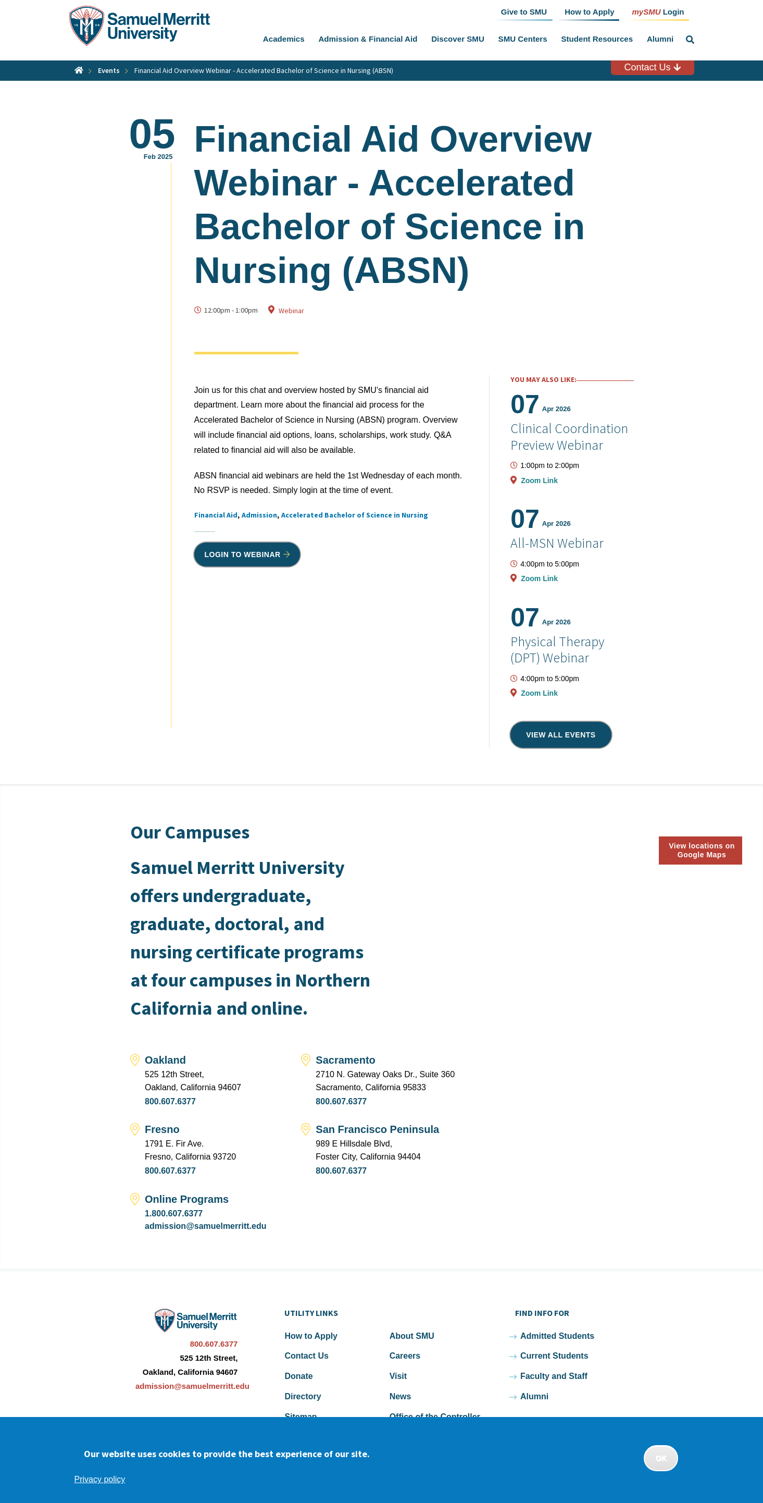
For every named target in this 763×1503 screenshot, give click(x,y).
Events (109, 70)
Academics (284, 38)
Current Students (554, 1355)
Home (78, 70)
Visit (398, 1376)
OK (661, 1458)
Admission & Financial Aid (367, 38)
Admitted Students (557, 1336)
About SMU (412, 1336)
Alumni (660, 38)
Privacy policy (100, 1479)
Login (658, 11)
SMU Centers (522, 38)
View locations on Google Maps (702, 850)
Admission (259, 515)
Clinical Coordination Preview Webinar (569, 436)
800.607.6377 (170, 1101)
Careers (405, 1355)
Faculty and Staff (553, 1376)
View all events (561, 735)
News (400, 1396)
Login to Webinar (243, 554)
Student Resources (597, 38)
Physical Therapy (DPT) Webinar (557, 649)
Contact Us (652, 67)
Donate (298, 1376)
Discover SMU (457, 38)
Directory (302, 1396)
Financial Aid (215, 515)
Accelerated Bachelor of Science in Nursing (354, 515)
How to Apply (310, 1336)
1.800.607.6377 (174, 1213)
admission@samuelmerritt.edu (205, 1226)
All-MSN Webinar (557, 542)
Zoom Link (539, 480)
